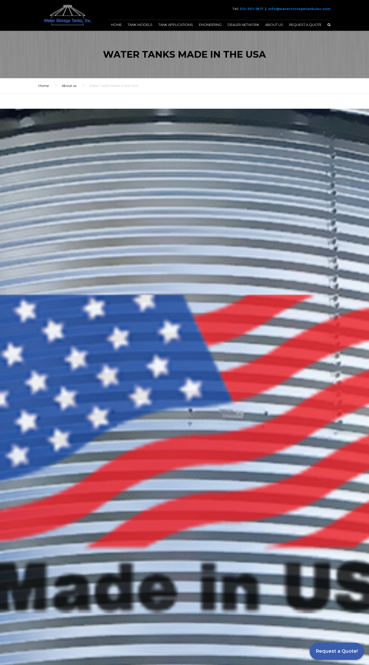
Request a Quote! (337, 651)
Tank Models (140, 25)
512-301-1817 (251, 9)
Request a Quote (305, 25)
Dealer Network (243, 25)
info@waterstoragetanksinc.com (299, 9)
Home (116, 25)
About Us (274, 25)
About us (69, 86)
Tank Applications (175, 25)
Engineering (210, 25)
